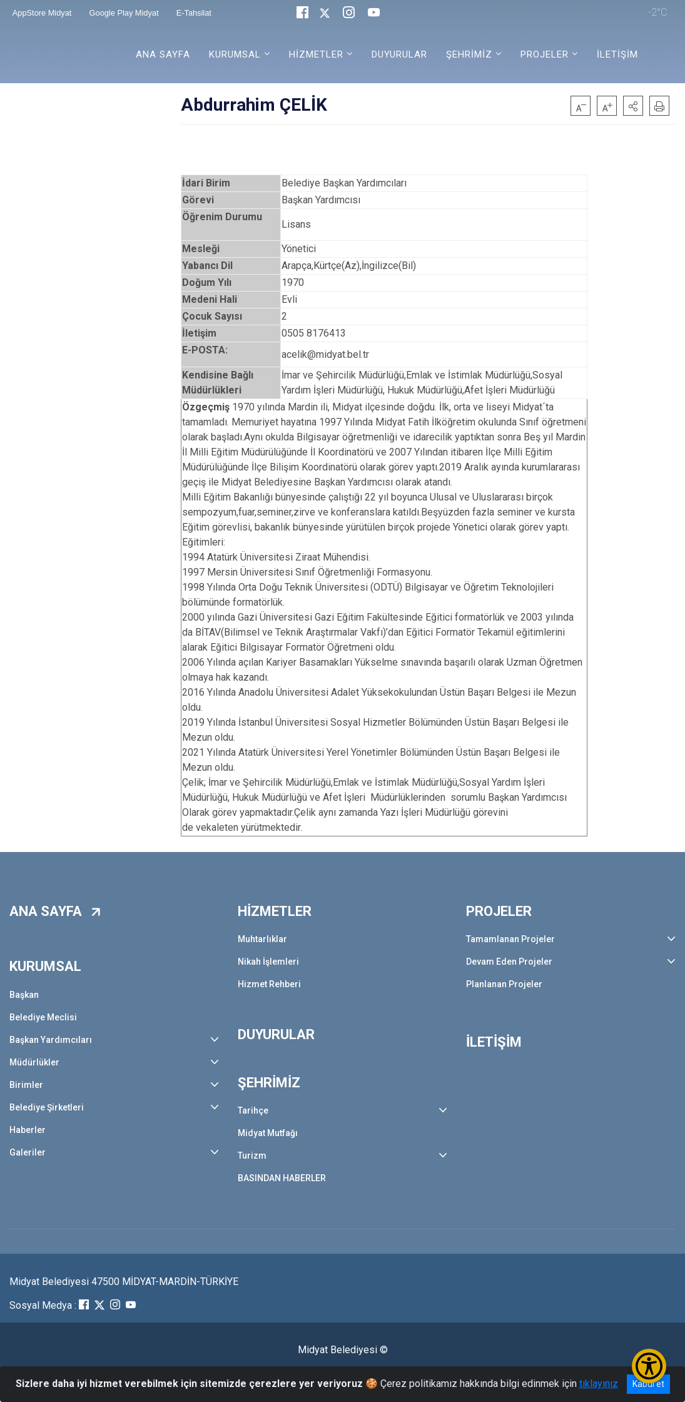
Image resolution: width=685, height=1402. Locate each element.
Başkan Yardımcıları (50, 1040)
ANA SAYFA (163, 54)
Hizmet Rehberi (269, 984)
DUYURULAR (399, 54)
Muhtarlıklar (262, 939)
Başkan (24, 995)
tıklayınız (598, 1383)
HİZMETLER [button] (316, 54)
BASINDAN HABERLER (282, 1178)
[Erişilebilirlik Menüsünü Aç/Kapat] (649, 1366)
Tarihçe (253, 1110)
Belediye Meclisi (43, 1017)
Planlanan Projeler (504, 984)
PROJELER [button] (544, 54)
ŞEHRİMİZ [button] (469, 54)
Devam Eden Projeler (509, 962)
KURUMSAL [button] (235, 54)
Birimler (26, 1085)
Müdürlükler (34, 1062)
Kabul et (648, 1384)
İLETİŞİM (617, 54)
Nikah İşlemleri (268, 962)
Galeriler (27, 1152)
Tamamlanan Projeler (510, 939)
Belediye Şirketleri (46, 1107)
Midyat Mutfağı (268, 1133)
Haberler (27, 1130)
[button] (633, 106)
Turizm (252, 1156)
